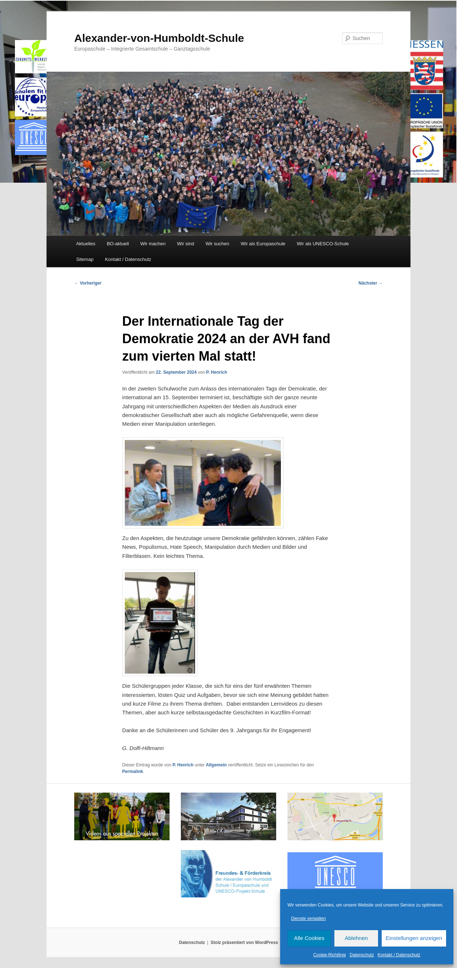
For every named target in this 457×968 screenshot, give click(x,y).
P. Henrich (216, 372)
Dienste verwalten (308, 918)
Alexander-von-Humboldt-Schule (159, 38)
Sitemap (85, 259)
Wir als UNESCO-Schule (323, 243)
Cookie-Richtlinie (329, 954)
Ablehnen (356, 938)
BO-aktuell (118, 243)
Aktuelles (85, 243)
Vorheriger (88, 283)
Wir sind (185, 243)
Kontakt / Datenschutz (399, 954)
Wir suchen (217, 243)
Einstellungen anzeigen (414, 938)
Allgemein (216, 764)
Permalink (132, 771)
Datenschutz (362, 954)
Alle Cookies (309, 938)
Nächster (370, 283)
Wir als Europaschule (263, 243)
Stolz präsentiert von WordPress (244, 942)
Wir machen (153, 243)
